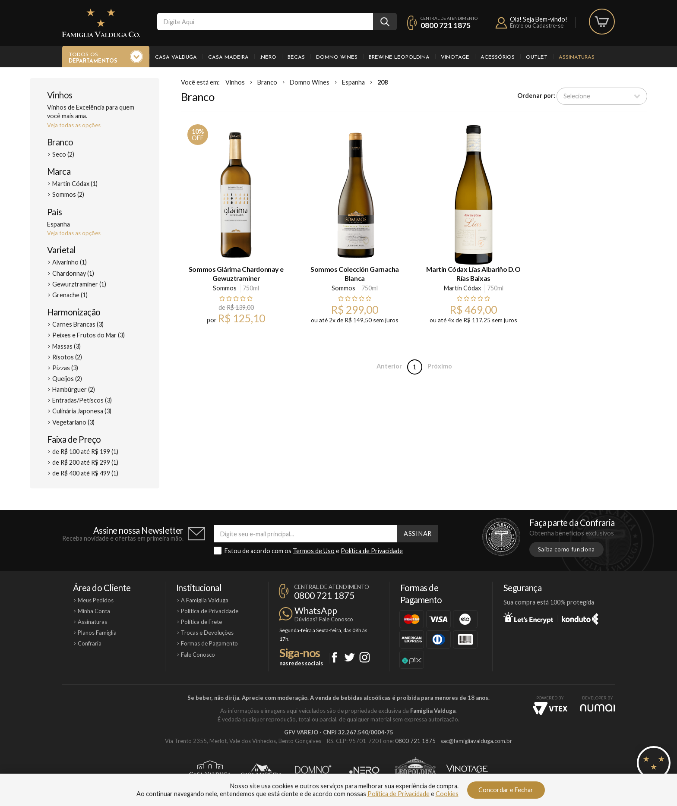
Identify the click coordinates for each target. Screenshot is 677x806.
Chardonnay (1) (73, 273)
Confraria (89, 643)
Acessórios (498, 57)
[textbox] (265, 21)
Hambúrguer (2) (73, 389)
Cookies (447, 793)
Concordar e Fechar (505, 789)
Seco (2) (63, 154)
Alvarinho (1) (69, 262)
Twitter (349, 657)
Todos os (93, 58)
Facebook (334, 657)
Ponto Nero (364, 770)
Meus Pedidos (96, 600)
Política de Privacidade (372, 550)
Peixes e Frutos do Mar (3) (88, 335)
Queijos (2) (67, 378)
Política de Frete (201, 621)
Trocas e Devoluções (207, 632)
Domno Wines (336, 57)
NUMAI (597, 708)
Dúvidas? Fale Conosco (323, 619)
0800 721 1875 (446, 25)
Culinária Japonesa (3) (81, 411)
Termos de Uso (314, 550)
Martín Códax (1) (75, 183)
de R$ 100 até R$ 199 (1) (85, 451)
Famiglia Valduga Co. (101, 23)
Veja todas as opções (74, 125)
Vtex (550, 708)
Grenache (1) (70, 295)
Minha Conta (94, 611)
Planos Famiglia (97, 632)
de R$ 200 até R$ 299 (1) (85, 462)
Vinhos (60, 95)
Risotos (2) (67, 357)
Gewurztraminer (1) (79, 284)
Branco (60, 142)
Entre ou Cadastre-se (536, 25)
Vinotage (455, 57)
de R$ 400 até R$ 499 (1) (85, 473)
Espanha (353, 82)
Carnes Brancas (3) (78, 324)
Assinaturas (577, 57)
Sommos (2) (68, 194)
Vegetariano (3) (73, 422)
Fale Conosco (198, 654)
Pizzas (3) (65, 368)
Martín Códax (462, 288)
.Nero (268, 57)
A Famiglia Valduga (204, 600)
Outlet (536, 57)
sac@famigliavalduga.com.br (476, 740)
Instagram (364, 657)
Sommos (225, 288)
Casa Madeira (228, 57)
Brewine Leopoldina (399, 57)
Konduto (580, 617)
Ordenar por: (536, 95)
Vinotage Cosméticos (467, 770)
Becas (296, 57)
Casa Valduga (176, 57)
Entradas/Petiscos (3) (82, 400)
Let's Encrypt (528, 617)
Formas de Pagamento (209, 643)
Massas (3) (66, 346)
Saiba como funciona (566, 549)
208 (382, 82)
